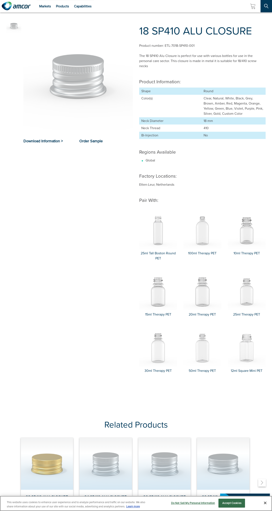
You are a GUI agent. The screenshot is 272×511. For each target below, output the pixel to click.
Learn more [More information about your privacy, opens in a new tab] (133, 506)
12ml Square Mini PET (246, 370)
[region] (136, 503)
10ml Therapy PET (247, 253)
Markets (45, 6)
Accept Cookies (231, 503)
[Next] (262, 483)
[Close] (265, 503)
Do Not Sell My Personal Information (193, 503)
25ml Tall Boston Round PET (158, 256)
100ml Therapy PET (202, 253)
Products (62, 6)
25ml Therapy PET (246, 314)
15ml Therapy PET (158, 314)
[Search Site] (266, 6)
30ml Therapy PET (158, 370)
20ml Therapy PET (202, 314)
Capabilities (82, 6)
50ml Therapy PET (202, 370)
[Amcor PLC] (16, 6)
